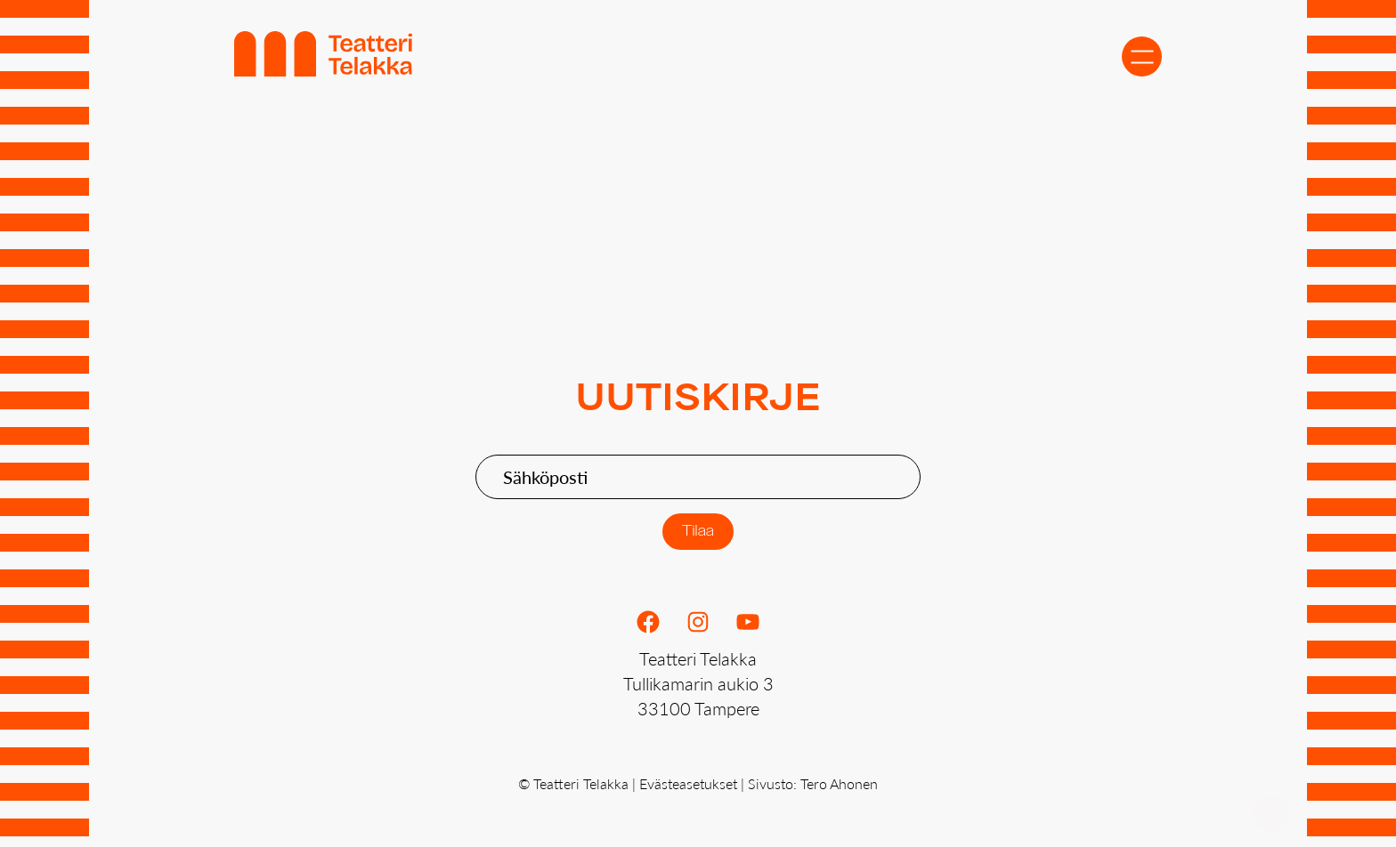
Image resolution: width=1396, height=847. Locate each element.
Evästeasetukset (688, 783)
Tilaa (698, 531)
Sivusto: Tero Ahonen (813, 783)
